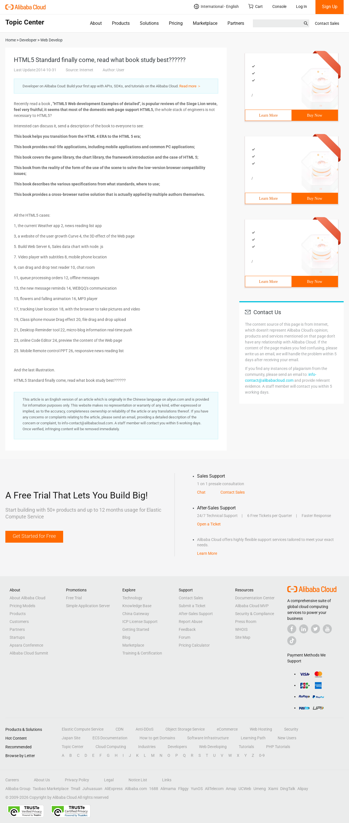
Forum (184, 637)
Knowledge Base (136, 606)
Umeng (259, 788)
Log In (301, 6)
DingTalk (287, 788)
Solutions (149, 23)
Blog (126, 637)
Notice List (138, 780)
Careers (12, 780)
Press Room (245, 621)
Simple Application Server (88, 606)
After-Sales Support (196, 613)
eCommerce (227, 729)
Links (166, 780)
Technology (132, 598)
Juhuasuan (92, 788)
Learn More (268, 115)
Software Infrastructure (208, 738)
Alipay (302, 788)
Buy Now (314, 115)
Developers (177, 746)
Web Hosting (261, 729)
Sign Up (329, 6)
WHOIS (241, 629)
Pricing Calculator (194, 645)
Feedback (187, 629)
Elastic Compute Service (82, 729)
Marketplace (205, 23)
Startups (17, 637)
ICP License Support (140, 621)
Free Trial (74, 598)
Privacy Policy (77, 780)
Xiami (273, 788)
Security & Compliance (254, 613)
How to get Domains (157, 738)
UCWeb (244, 788)
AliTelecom (214, 788)
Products (121, 23)
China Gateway (135, 613)
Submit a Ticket (192, 606)
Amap (231, 788)
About (96, 23)
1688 (153, 788)
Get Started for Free (34, 536)
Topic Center (72, 746)
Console (279, 6)
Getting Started (135, 629)
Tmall (75, 788)
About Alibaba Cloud (27, 598)
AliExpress (114, 788)
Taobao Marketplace (51, 788)
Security (291, 729)
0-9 (262, 755)
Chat (201, 492)
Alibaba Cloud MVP (252, 606)
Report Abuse (190, 621)
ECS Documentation (109, 738)
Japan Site (71, 738)
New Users (287, 738)
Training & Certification (142, 653)
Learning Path (253, 738)
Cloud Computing (111, 746)
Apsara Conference (26, 645)
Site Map (242, 637)
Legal (109, 780)
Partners (235, 23)
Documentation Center (255, 598)
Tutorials (246, 746)
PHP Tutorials (278, 746)
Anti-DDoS (144, 729)
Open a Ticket (209, 524)
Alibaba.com (136, 788)
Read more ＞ (190, 86)
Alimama (168, 788)
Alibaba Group (17, 788)
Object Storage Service (185, 729)
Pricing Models (22, 606)
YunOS (197, 788)
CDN (119, 729)
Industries (147, 746)
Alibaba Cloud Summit (29, 653)
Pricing (176, 23)
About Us (42, 780)
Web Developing (213, 746)
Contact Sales (327, 23)
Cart (255, 6)
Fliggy (183, 788)
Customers (19, 621)
